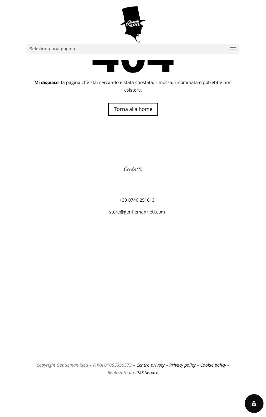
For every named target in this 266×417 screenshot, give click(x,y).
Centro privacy (150, 365)
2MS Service (146, 372)
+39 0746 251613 (137, 200)
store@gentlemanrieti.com (137, 212)
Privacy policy (182, 365)
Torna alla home (133, 109)
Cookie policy (213, 365)
